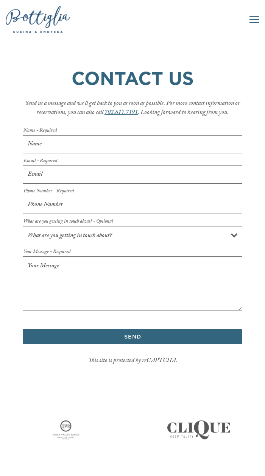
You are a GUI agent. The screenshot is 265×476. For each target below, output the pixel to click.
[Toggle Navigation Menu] (254, 19)
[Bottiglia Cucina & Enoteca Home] (38, 19)
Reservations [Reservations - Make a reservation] (132, 467)
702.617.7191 (121, 112)
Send (132, 337)
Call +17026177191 (133, 447)
